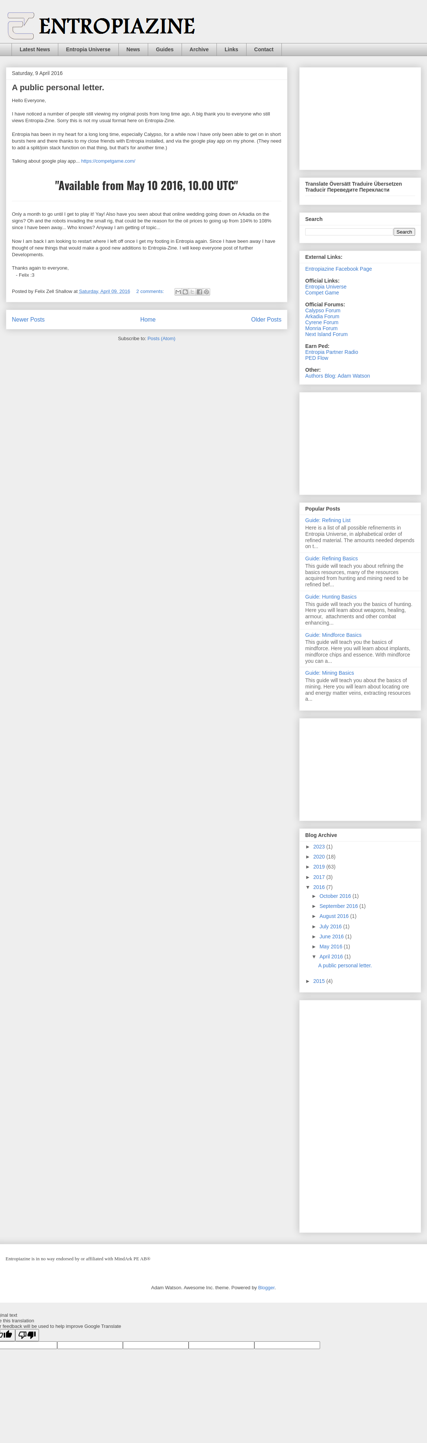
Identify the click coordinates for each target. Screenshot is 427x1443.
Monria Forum (321, 328)
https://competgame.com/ (108, 161)
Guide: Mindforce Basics (333, 635)
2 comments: (150, 291)
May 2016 (331, 946)
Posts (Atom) (161, 338)
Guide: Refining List (328, 520)
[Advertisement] (361, 116)
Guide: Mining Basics (329, 673)
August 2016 (334, 916)
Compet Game (322, 293)
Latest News (35, 49)
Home (148, 319)
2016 (319, 887)
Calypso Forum (322, 310)
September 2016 (339, 906)
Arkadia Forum (322, 316)
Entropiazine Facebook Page (338, 269)
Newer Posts (28, 319)
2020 (319, 857)
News (133, 49)
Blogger (266, 1287)
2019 (319, 867)
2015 (319, 981)
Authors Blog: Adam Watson (337, 376)
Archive (199, 49)
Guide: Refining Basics (331, 558)
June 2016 (332, 936)
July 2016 (331, 926)
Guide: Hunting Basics (331, 597)
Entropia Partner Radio (331, 352)
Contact (264, 49)
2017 (319, 877)
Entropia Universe (88, 49)
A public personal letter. (58, 87)
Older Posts (266, 319)
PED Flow (316, 358)
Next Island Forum (326, 334)
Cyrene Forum (321, 322)
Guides (164, 49)
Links (231, 49)
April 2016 (331, 957)
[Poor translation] (27, 1335)
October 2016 (335, 896)
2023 (319, 847)
